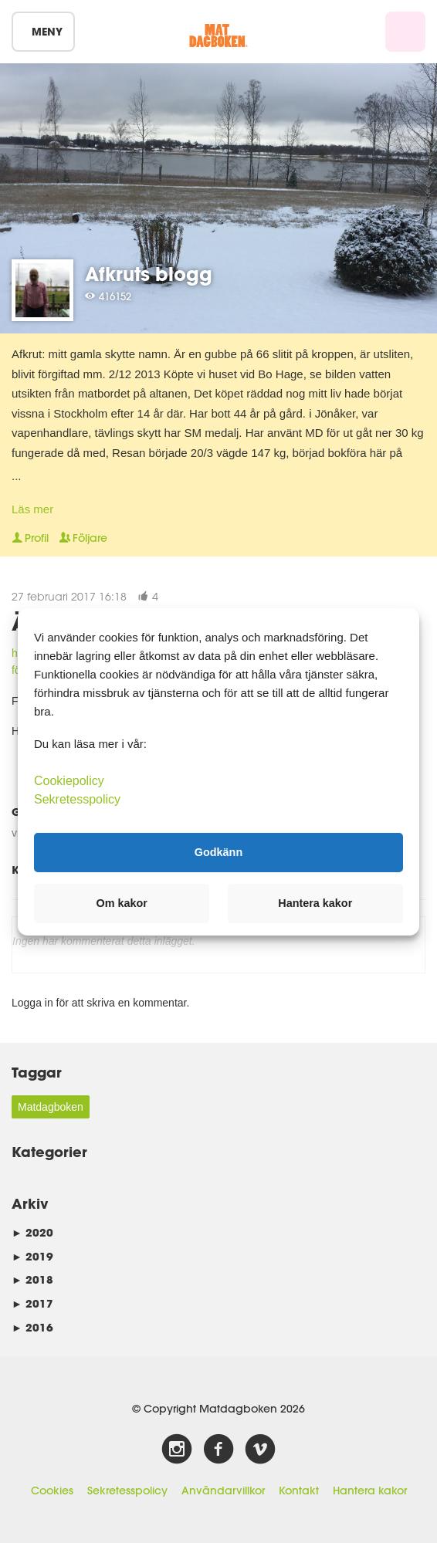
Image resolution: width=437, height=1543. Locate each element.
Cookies (52, 1490)
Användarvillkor (223, 1490)
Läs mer (32, 509)
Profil (30, 538)
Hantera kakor (370, 1490)
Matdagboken (50, 1107)
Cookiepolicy (69, 780)
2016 (32, 1327)
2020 (32, 1232)
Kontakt (299, 1490)
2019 (32, 1256)
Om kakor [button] (122, 903)
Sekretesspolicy (127, 1490)
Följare (83, 538)
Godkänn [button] (218, 852)
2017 (32, 1303)
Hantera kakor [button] (315, 903)
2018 (32, 1279)
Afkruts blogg (148, 273)
